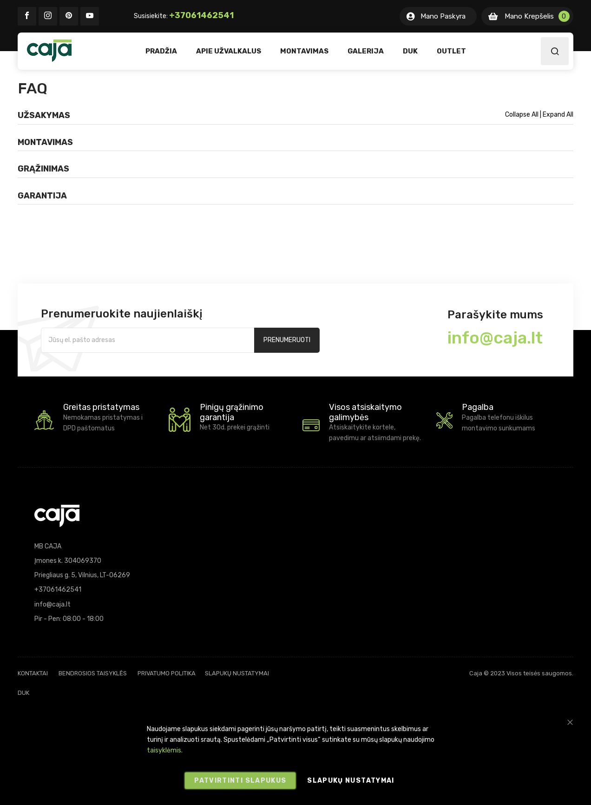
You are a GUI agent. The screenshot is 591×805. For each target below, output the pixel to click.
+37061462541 (201, 15)
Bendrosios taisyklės (93, 673)
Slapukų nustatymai (237, 673)
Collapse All (522, 115)
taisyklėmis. (165, 750)
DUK (23, 692)
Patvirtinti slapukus (240, 781)
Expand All (558, 115)
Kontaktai (33, 673)
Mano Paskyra (443, 16)
